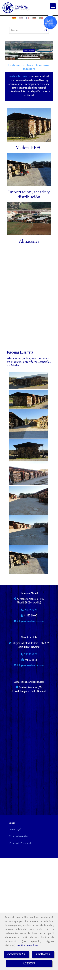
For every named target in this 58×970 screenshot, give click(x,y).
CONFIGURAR (16, 954)
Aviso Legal (15, 829)
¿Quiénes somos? (29, 55)
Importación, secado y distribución (29, 194)
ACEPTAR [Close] (29, 963)
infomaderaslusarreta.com (30, 621)
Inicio (12, 822)
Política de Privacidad (20, 843)
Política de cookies (27, 945)
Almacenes (29, 241)
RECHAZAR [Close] (43, 954)
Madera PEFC (29, 148)
